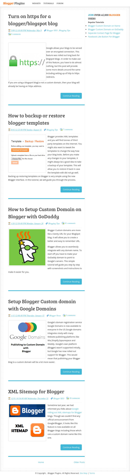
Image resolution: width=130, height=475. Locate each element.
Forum (60, 3)
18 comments (74, 398)
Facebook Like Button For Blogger (104, 36)
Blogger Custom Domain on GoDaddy (105, 29)
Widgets (36, 3)
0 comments (16, 34)
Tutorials (48, 3)
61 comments (70, 223)
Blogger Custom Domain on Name (104, 25)
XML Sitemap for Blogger (36, 391)
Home (41, 462)
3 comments (71, 315)
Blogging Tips (64, 30)
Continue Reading (71, 95)
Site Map (83, 473)
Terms (92, 473)
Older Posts (79, 462)
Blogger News (55, 316)
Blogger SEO (52, 30)
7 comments (68, 129)
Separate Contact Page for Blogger (104, 33)
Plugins (13, 3)
